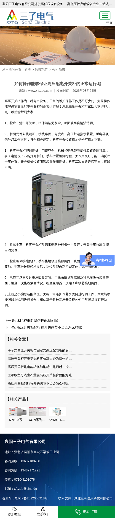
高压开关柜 (13, 101)
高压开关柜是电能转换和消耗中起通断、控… (40, 367)
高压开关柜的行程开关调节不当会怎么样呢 (49, 327)
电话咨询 (86, 512)
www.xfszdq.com (40, 90)
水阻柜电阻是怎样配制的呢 (37, 321)
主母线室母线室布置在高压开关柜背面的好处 (40, 375)
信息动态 (41, 69)
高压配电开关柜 (28, 106)
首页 (28, 69)
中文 (109, 22)
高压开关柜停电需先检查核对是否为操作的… (40, 358)
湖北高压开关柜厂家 (76, 106)
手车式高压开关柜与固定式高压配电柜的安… (40, 350)
